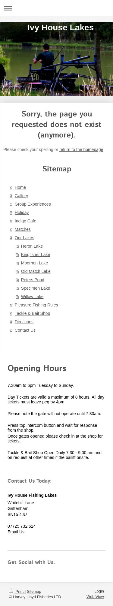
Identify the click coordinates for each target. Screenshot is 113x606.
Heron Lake (32, 246)
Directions (24, 321)
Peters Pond (32, 279)
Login (99, 591)
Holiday (22, 212)
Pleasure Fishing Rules (36, 305)
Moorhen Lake (34, 263)
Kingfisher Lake (35, 254)
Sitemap (34, 591)
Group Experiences (33, 204)
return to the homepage (81, 149)
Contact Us (25, 330)
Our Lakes (24, 237)
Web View (95, 596)
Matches (23, 229)
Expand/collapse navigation (56, 8)
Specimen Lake (35, 288)
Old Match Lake (36, 271)
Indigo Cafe (25, 221)
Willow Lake (32, 296)
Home (20, 187)
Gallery (21, 195)
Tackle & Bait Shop (32, 313)
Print (17, 591)
